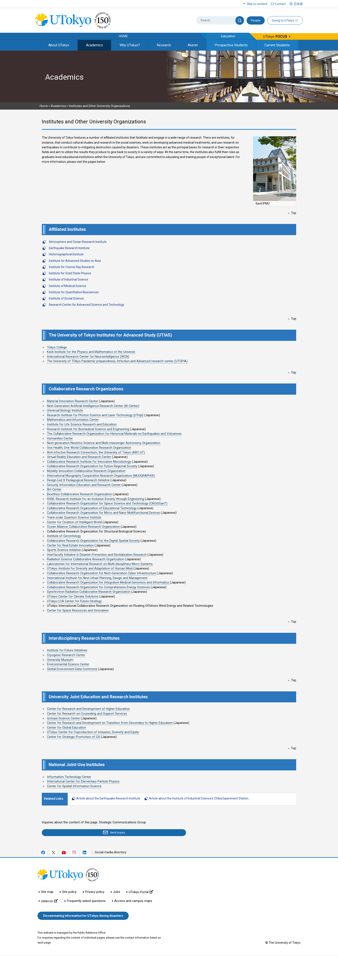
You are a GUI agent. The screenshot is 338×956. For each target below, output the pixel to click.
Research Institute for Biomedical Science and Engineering (88, 429)
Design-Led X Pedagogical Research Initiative (78, 480)
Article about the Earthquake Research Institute (108, 798)
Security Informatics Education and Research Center (84, 485)
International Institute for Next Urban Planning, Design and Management (97, 578)
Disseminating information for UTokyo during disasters (83, 916)
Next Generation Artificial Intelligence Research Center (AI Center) (93, 406)
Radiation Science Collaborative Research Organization (85, 559)
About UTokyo (58, 45)
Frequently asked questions (86, 901)
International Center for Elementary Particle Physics (83, 781)
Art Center (54, 489)
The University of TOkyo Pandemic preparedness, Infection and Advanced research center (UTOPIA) (117, 361)
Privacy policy (94, 892)
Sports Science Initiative (64, 550)
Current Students (277, 45)
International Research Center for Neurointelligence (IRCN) (88, 356)
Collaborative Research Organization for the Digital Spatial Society (93, 541)
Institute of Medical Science (67, 286)
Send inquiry (67, 833)
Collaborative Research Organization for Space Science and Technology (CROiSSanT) (107, 503)
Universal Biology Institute (65, 410)
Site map (47, 892)
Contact (280, 3)
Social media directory (110, 853)
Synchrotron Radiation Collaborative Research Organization (88, 592)
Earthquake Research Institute (69, 248)
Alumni (193, 45)
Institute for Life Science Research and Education (82, 424)
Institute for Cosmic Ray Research (71, 267)
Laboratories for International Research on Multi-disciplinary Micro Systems (100, 564)
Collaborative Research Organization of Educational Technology (92, 508)
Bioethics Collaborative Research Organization (79, 494)
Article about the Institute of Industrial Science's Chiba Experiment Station (199, 798)
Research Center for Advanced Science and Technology (86, 304)
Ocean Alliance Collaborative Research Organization (83, 527)
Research (164, 45)
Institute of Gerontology (64, 536)
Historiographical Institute (66, 254)
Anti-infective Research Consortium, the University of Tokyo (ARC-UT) (96, 452)
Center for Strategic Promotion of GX (73, 737)
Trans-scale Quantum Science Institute (74, 517)
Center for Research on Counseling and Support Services (87, 713)
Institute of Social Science (66, 298)
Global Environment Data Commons (72, 669)
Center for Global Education (66, 727)
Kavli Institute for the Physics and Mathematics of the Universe (91, 352)
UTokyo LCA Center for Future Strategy (74, 601)
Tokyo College (57, 347)
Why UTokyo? (130, 45)
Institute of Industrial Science (68, 279)
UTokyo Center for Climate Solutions (72, 596)
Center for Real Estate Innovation (70, 545)
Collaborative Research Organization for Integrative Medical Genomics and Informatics (108, 582)
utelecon (49, 901)
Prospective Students (231, 45)
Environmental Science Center (68, 664)
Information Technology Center (69, 777)
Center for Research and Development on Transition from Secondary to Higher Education (110, 723)
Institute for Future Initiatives (67, 650)
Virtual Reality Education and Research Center (79, 457)
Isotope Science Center (63, 718)
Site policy (69, 892)
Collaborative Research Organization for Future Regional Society (92, 466)
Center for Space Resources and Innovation (78, 610)
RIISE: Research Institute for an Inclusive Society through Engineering (95, 499)
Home (44, 106)
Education (228, 36)
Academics (94, 45)
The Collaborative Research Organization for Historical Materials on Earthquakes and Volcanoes (114, 434)
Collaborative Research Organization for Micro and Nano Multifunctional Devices (103, 513)
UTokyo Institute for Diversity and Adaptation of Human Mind (90, 568)
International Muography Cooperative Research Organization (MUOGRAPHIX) (101, 476)
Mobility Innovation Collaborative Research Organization (86, 471)
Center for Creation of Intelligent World (74, 522)
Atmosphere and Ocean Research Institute (78, 242)
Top (293, 213)
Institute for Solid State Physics (70, 273)
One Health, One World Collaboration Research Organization (89, 448)
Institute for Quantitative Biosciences (74, 292)
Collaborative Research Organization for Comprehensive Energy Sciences (98, 587)
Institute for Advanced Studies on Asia (75, 260)
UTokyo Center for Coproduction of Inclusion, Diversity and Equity (93, 732)
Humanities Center (60, 438)
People (255, 20)
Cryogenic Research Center (66, 655)
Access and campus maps (133, 901)
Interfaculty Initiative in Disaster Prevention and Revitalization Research (97, 555)
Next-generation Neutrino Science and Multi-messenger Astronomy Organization (103, 443)
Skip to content (257, 3)
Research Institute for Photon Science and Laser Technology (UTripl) (95, 415)
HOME (123, 36)
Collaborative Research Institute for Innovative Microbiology (89, 462)
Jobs (116, 892)
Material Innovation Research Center (72, 401)
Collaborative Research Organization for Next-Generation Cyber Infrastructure (101, 573)
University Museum (60, 660)
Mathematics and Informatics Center (73, 420)
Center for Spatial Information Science (74, 786)
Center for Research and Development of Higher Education (88, 709)
